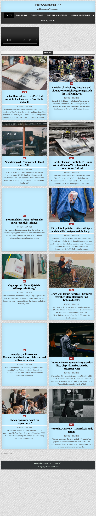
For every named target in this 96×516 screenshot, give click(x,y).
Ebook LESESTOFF (21, 15)
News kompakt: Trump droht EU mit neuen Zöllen (24, 163)
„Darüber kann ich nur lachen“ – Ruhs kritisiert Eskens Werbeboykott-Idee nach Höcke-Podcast (71, 165)
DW (24, 158)
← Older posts (6, 453)
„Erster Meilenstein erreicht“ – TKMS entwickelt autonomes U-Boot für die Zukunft (24, 99)
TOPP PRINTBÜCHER (37, 15)
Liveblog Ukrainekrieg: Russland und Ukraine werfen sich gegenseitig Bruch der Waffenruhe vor (72, 90)
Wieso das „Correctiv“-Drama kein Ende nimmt (71, 430)
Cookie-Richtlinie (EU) (48, 20)
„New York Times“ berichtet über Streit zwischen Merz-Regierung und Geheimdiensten (71, 297)
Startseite (9, 15)
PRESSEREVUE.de (48, 5)
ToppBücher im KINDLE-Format (57, 15)
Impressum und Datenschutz (80, 15)
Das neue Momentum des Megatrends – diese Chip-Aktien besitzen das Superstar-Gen (72, 365)
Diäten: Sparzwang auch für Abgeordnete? (24, 421)
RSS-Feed (19, 106)
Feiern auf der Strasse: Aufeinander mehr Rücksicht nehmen (24, 221)
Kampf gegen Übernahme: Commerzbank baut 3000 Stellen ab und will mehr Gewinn (24, 357)
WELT (24, 92)
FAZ (72, 83)
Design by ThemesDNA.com (48, 467)
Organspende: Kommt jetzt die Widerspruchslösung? (24, 286)
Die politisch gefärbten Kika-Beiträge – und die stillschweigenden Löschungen (71, 229)
